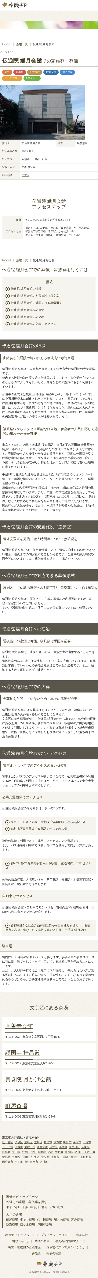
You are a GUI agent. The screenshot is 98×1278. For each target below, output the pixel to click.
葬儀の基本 (42, 1241)
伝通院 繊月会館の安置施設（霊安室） (36, 295)
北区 (34, 1152)
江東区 (35, 1156)
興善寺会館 (19, 1026)
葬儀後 (36, 1253)
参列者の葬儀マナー (68, 1241)
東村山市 (29, 1147)
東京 (9, 1207)
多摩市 (77, 1142)
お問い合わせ (20, 1241)
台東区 (85, 1147)
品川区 (79, 1152)
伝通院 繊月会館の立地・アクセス (33, 324)
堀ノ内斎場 (61, 1219)
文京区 (25, 175)
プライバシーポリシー (55, 1235)
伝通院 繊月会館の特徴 (26, 288)
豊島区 (28, 1142)
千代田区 (89, 1152)
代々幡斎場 (44, 1219)
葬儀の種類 (53, 1253)
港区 (51, 1152)
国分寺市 (7, 1161)
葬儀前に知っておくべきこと (65, 1247)
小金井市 (85, 1156)
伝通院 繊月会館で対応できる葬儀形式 (36, 302)
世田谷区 (7, 1142)
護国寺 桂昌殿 (22, 1052)
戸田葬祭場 (44, 1224)
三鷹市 (65, 1156)
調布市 (58, 1142)
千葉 (25, 1207)
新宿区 (69, 1152)
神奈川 (34, 1207)
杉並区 (26, 1152)
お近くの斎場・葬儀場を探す (26, 1202)
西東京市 (42, 1147)
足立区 (53, 1147)
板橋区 (42, 1152)
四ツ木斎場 (27, 1224)
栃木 (60, 1207)
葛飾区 (63, 1147)
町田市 (67, 1142)
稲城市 (19, 1147)
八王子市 (7, 1147)
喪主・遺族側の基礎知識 (24, 1247)
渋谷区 (19, 1142)
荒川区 (38, 1142)
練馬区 (6, 1156)
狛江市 (48, 1142)
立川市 (44, 1161)
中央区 (45, 1156)
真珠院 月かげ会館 (28, 1079)
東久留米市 (31, 1161)
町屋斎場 (16, 1105)
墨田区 (26, 1156)
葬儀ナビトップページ (22, 1196)
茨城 (52, 1207)
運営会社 (82, 1235)
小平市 (19, 1161)
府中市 (74, 1156)
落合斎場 (77, 1219)
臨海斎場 (12, 1224)
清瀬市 (55, 1156)
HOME (6, 44)
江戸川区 (74, 1147)
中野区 (59, 1152)
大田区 (16, 1152)
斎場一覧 (22, 44)
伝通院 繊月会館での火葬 (27, 317)
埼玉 (17, 1207)
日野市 (87, 1142)
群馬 (44, 1207)
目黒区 (6, 1152)
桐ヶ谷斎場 (27, 1219)
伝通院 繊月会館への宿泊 (27, 310)
